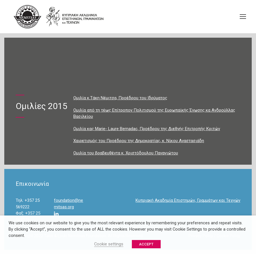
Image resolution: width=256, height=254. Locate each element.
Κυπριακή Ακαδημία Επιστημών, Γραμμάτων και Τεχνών (188, 200)
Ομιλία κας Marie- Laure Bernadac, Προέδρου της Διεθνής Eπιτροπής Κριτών (146, 128)
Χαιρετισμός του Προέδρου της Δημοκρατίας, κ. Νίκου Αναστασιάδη (138, 140)
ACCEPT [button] (146, 244)
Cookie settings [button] (108, 244)
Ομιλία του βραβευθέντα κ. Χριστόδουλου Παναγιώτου (125, 153)
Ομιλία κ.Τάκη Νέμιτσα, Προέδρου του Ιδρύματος (120, 97)
